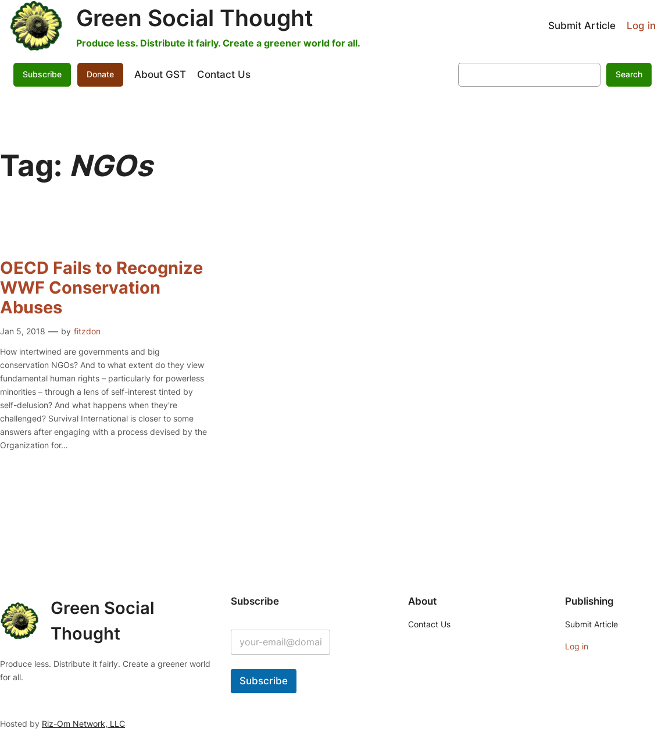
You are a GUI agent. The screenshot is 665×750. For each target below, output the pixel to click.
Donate (100, 74)
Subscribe (42, 74)
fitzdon (87, 331)
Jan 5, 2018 (22, 331)
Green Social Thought (194, 18)
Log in (641, 25)
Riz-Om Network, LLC (83, 723)
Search (629, 74)
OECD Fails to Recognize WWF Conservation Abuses (101, 288)
